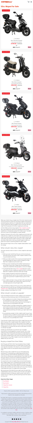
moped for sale (4, 288)
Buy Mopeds (6, 381)
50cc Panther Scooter (16, 40)
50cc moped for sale (24, 228)
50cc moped (19, 269)
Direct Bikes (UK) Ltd (16, 421)
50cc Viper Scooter (16, 206)
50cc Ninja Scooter (16, 123)
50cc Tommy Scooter (16, 165)
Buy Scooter (6, 383)
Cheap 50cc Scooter (7, 385)
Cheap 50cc (5, 387)
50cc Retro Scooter (16, 82)
